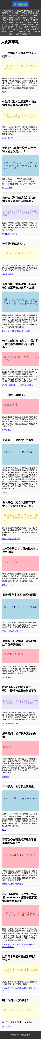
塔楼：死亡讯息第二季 (11, 539)
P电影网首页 (8, 11)
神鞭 (11, 22)
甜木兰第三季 (7, 138)
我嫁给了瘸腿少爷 (30, 18)
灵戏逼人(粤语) (8, 274)
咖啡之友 (19, 22)
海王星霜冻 (6, 430)
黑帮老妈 (5, 777)
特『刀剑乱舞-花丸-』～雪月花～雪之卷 (17, 385)
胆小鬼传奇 (24, 15)
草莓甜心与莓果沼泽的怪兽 (12, 884)
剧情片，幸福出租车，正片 (20, 32)
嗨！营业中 (6, 1026)
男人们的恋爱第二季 (10, 724)
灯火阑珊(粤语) (8, 677)
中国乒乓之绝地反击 (24, 11)
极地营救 (15, 13)
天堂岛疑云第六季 (15, 29)
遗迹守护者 (12, 15)
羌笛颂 (5, 493)
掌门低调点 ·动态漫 (9, 234)
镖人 (4, 830)
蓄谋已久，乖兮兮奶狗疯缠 (22, 25)
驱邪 (4, 92)
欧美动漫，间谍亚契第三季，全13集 (16, 331)
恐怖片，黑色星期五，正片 (12, 631)
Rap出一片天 (7, 188)
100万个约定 (7, 585)
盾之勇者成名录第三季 (12, 20)
